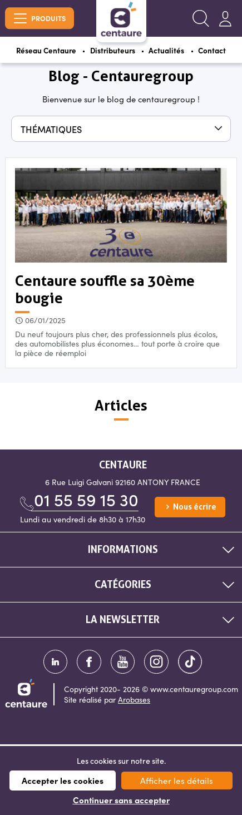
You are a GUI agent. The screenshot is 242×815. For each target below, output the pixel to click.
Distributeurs (112, 50)
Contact (215, 50)
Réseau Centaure (43, 50)
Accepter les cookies (62, 780)
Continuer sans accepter (121, 800)
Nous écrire (190, 509)
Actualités (169, 50)
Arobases (134, 702)
